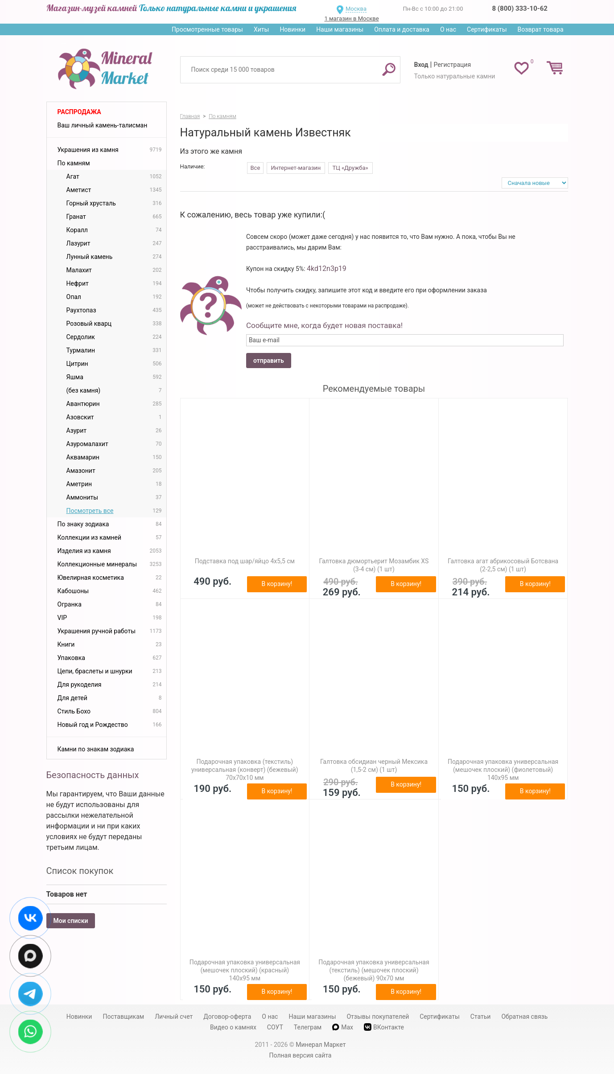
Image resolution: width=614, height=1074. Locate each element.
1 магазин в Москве (351, 18)
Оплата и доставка (401, 29)
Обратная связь (524, 1016)
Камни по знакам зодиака (96, 749)
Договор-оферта (227, 1016)
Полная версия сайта (300, 1055)
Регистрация (452, 64)
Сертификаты (487, 29)
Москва (356, 8)
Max (342, 1027)
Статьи (480, 1016)
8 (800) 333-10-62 (520, 8)
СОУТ (275, 1027)
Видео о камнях (233, 1027)
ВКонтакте (384, 1027)
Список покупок (80, 870)
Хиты (261, 29)
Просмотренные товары (207, 29)
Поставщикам (123, 1016)
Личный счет (174, 1016)
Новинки (292, 29)
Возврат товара (541, 29)
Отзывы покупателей (377, 1016)
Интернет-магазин (296, 167)
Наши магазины (339, 29)
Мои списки (71, 920)
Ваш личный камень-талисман (103, 125)
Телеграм (307, 1027)
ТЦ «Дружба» (350, 167)
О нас (448, 29)
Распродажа (79, 111)
